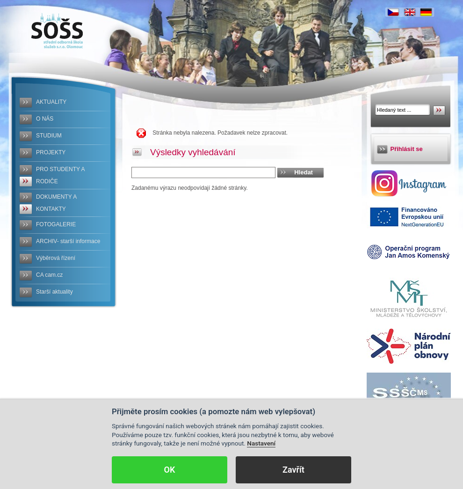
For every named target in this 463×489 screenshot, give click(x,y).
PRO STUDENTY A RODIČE (60, 175)
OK (169, 470)
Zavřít (293, 470)
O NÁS (44, 118)
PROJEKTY (50, 152)
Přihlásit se (407, 148)
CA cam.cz (49, 275)
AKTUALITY (51, 102)
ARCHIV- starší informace (68, 241)
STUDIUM (49, 135)
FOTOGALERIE (56, 224)
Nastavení (261, 443)
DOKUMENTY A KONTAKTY (56, 203)
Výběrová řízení (55, 258)
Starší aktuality (54, 291)
